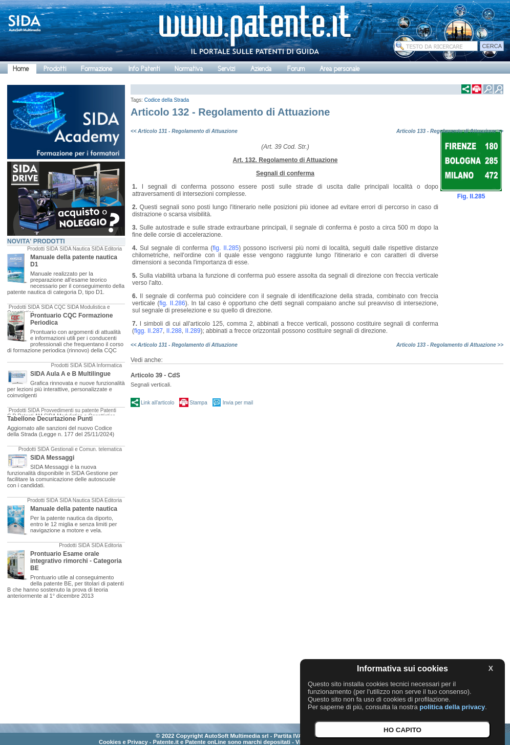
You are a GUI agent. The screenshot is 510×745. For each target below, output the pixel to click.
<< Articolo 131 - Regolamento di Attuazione (184, 131)
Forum (296, 69)
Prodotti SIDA (42, 249)
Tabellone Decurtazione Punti (50, 418)
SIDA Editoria (107, 249)
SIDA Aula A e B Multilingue (70, 373)
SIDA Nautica (74, 249)
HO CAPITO (402, 730)
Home (21, 69)
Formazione (96, 69)
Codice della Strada (166, 100)
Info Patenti (144, 69)
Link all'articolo (157, 402)
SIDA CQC (53, 307)
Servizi (226, 69)
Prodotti (55, 69)
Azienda (260, 69)
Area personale (339, 69)
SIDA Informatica (102, 365)
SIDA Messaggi (52, 457)
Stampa (198, 402)
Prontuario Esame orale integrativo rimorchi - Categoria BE (76, 561)
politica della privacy (452, 707)
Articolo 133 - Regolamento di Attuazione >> (449, 131)
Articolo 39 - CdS (155, 375)
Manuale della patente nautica (73, 508)
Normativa (189, 69)
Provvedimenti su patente (70, 410)
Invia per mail (238, 402)
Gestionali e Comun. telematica (86, 449)
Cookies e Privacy (123, 742)
